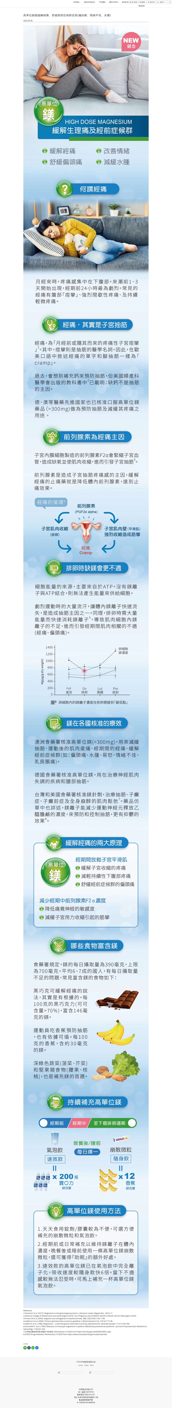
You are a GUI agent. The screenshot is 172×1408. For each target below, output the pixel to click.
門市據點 (102, 2)
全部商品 (76, 2)
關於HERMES (113, 2)
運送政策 (142, 6)
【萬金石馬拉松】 (89, 2)
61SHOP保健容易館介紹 (86, 1362)
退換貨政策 (86, 1365)
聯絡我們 (91, 1365)
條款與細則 (81, 1365)
